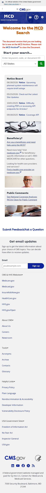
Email (4, 260)
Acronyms (6, 353)
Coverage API (29, 115)
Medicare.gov (8, 280)
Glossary (6, 371)
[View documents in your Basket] (30, 18)
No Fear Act (7, 432)
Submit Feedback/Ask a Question (23, 229)
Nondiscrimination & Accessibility (17, 399)
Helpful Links (8, 381)
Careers (5, 332)
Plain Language (9, 393)
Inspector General (10, 438)
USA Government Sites (13, 421)
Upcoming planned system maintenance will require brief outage (22, 85)
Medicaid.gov (8, 286)
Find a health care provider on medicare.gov (20, 171)
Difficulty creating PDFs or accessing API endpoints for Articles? (21, 106)
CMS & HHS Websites (12, 274)
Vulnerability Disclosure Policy (16, 411)
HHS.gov (6, 304)
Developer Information (12, 405)
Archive (5, 359)
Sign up (36, 265)
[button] (36, 17)
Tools (5, 348)
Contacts (6, 365)
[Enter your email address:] (15, 266)
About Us (6, 326)
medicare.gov (14, 153)
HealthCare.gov (9, 298)
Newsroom (7, 337)
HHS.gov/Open (9, 310)
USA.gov (6, 444)
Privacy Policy (8, 387)
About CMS (7, 320)
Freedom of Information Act (15, 427)
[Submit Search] (41, 64)
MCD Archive (12, 47)
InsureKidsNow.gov (11, 292)
